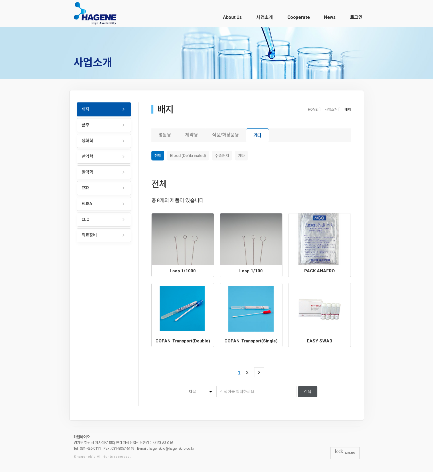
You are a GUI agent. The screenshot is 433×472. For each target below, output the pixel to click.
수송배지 (222, 155)
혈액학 (87, 172)
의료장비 (89, 235)
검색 (307, 391)
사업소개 (264, 17)
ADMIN (345, 453)
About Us (232, 17)
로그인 (356, 17)
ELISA (87, 203)
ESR (85, 188)
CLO (86, 219)
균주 (85, 125)
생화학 (87, 140)
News (329, 17)
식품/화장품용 (225, 135)
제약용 (191, 135)
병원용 (165, 135)
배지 (85, 109)
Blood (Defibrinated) (188, 155)
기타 (257, 135)
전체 (157, 155)
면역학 (87, 156)
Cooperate (298, 17)
